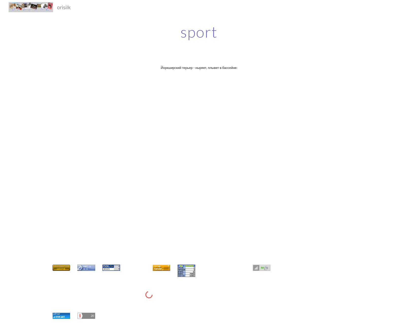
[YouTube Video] (174, 123)
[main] (199, 31)
